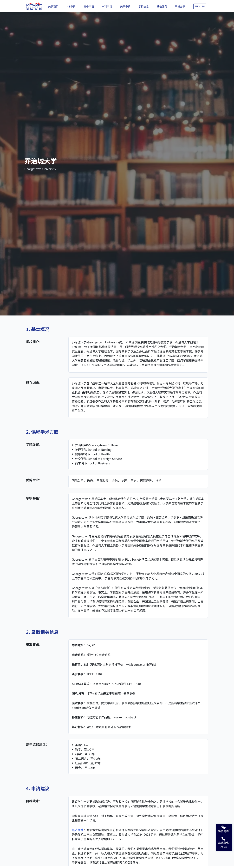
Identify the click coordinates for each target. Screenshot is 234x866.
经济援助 (78, 830)
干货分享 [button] (181, 6)
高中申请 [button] (90, 6)
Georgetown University (40, 169)
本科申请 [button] (108, 6)
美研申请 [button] (126, 6)
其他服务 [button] (163, 6)
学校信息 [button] (144, 6)
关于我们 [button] (54, 6)
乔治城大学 (40, 160)
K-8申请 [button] (71, 6)
